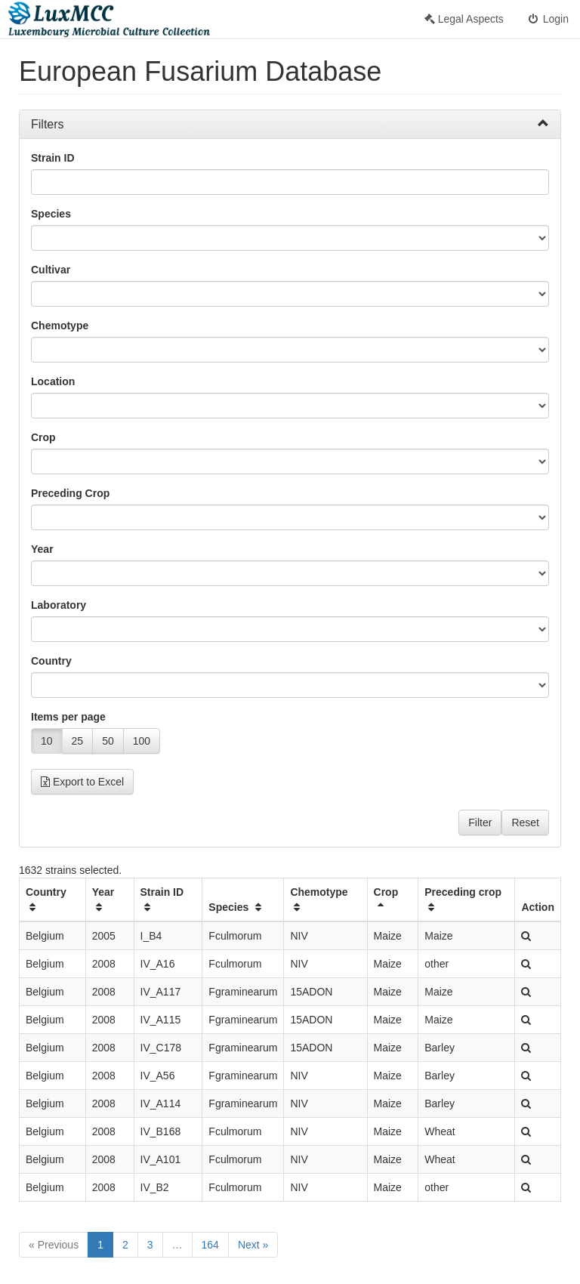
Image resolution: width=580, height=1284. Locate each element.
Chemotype (59, 325)
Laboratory (58, 605)
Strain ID (53, 158)
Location (53, 381)
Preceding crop (462, 899)
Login (547, 19)
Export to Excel (82, 782)
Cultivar (50, 270)
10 (47, 741)
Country (51, 661)
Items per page (68, 717)
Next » (253, 1245)
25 (78, 741)
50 (108, 741)
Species (51, 214)
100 (141, 741)
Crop (43, 437)
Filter (480, 822)
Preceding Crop (70, 493)
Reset (525, 822)
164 (210, 1245)
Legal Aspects (464, 19)
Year (42, 549)
